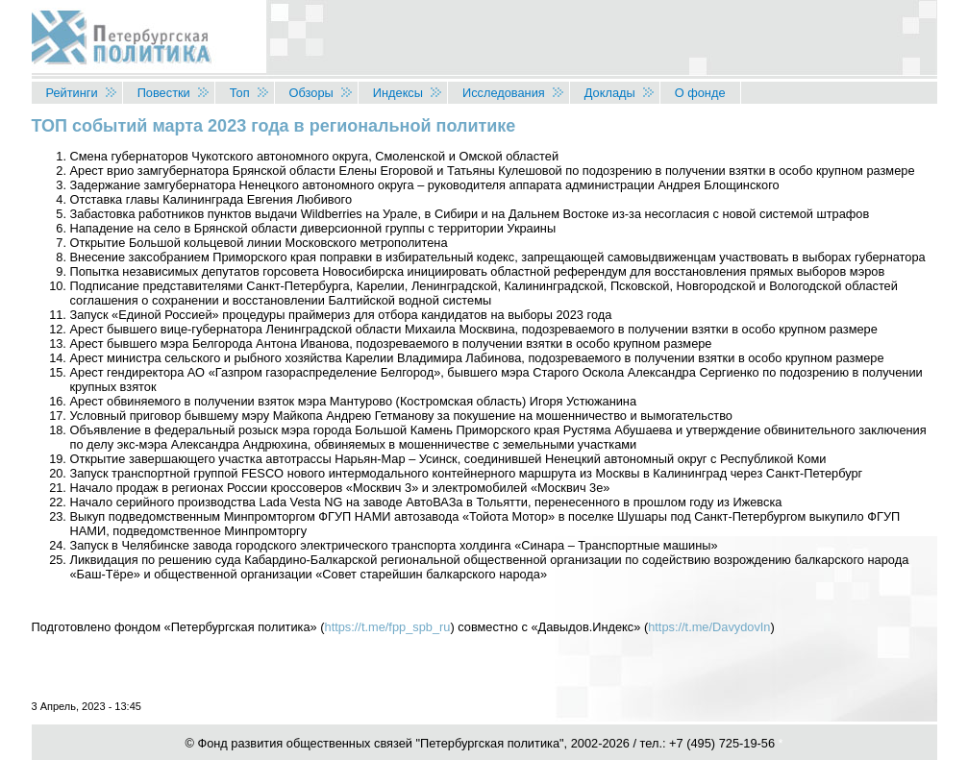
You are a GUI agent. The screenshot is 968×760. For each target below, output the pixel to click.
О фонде (700, 93)
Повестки (163, 93)
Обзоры (311, 93)
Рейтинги (72, 93)
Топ (240, 93)
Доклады (609, 93)
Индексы (398, 93)
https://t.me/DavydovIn (709, 627)
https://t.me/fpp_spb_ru (388, 627)
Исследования (503, 93)
